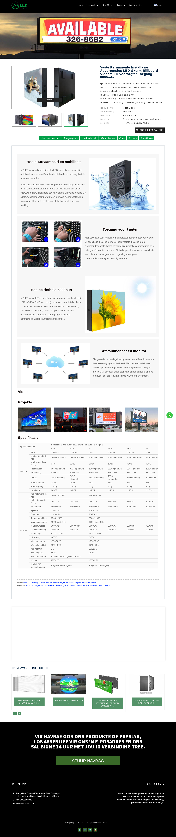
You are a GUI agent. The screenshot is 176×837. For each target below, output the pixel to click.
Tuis (87, 5)
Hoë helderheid (89, 138)
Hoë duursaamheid (50, 138)
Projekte (132, 138)
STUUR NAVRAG (88, 760)
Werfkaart (107, 823)
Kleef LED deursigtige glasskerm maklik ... (29, 710)
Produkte (97, 5)
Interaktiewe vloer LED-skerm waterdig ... (147, 710)
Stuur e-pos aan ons (151, 130)
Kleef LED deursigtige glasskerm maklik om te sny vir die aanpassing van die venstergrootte (59, 583)
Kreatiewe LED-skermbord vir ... (68, 710)
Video (122, 138)
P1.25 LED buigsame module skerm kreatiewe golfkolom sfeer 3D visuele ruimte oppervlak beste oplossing (68, 585)
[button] (47, 713)
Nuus (124, 5)
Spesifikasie (146, 138)
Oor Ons (111, 5)
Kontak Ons (136, 5)
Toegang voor (71, 138)
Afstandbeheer (108, 138)
